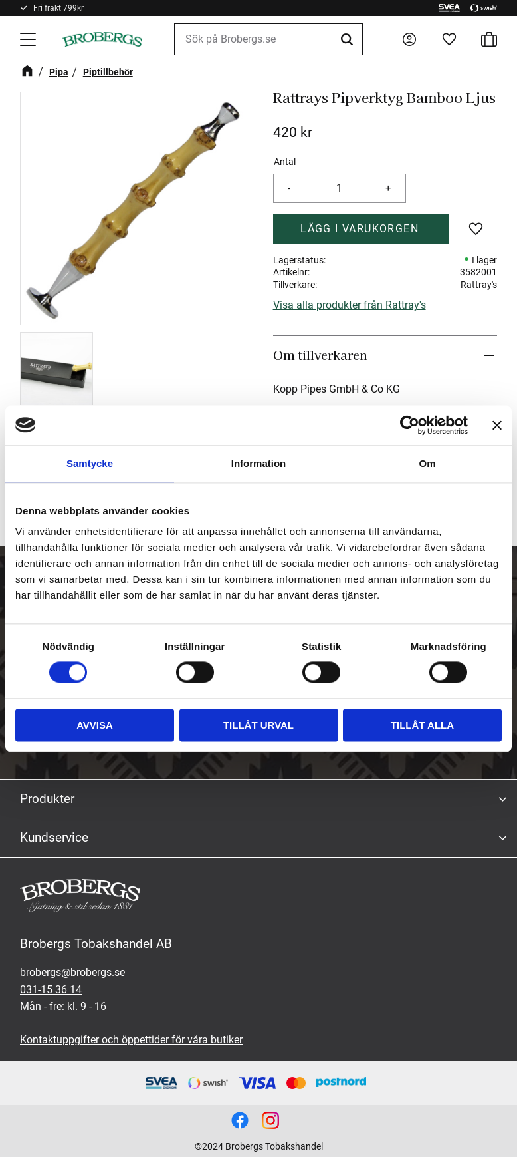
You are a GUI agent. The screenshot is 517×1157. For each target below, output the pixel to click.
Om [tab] (427, 463)
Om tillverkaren (320, 354)
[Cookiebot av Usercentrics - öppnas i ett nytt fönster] (410, 425)
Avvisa (94, 725)
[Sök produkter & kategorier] (268, 39)
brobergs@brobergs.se (72, 972)
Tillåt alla (422, 725)
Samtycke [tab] (89, 463)
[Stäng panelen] (497, 425)
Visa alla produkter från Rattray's (349, 305)
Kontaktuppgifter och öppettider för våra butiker (131, 1039)
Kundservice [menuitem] (54, 837)
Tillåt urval (258, 725)
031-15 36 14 (51, 989)
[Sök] (349, 39)
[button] (29, 39)
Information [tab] (258, 463)
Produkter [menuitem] (47, 798)
